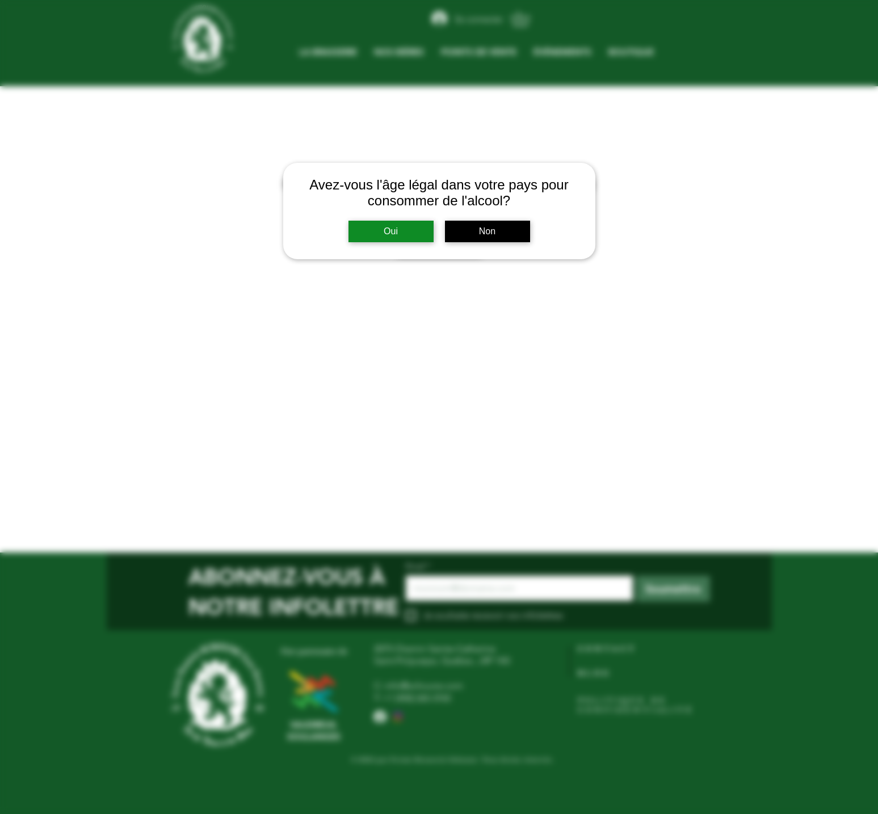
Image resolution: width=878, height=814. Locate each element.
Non (487, 231)
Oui (391, 231)
